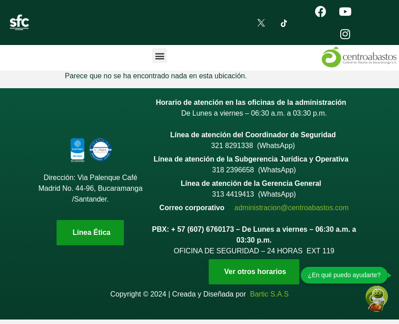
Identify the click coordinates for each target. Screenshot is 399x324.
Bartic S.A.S (269, 294)
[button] (159, 55)
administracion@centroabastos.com (291, 208)
